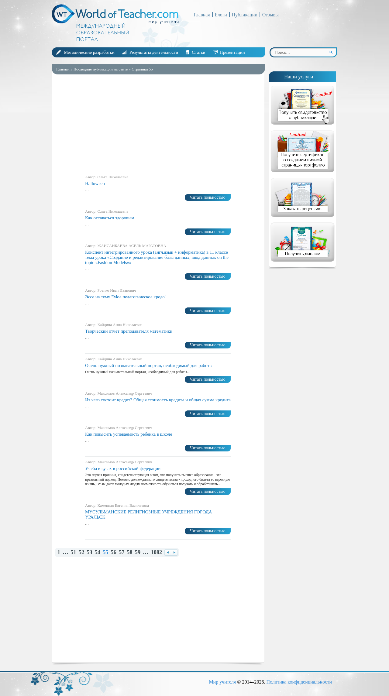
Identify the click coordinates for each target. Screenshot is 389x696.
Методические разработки (89, 52)
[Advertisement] (158, 123)
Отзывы (270, 14)
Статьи (198, 52)
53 (89, 552)
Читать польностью (207, 197)
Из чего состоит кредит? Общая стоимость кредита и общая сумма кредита (158, 399)
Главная (202, 14)
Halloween (95, 183)
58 (129, 552)
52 (81, 552)
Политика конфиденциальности (299, 681)
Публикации (244, 14)
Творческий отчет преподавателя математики (128, 331)
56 (113, 552)
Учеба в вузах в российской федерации (122, 468)
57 (121, 552)
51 (73, 552)
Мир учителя (222, 681)
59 (137, 552)
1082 (156, 552)
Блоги (221, 14)
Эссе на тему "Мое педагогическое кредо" (126, 296)
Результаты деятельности (153, 52)
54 (97, 552)
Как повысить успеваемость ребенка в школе (128, 434)
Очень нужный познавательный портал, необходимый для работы (148, 365)
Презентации (232, 52)
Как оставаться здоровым (109, 217)
